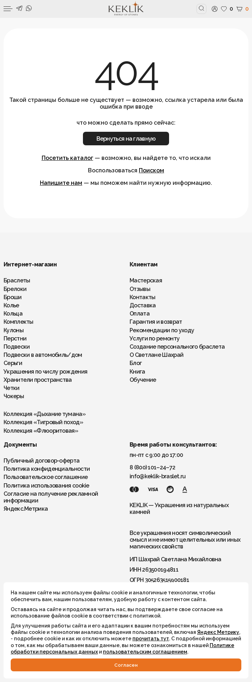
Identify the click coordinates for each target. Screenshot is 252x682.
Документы (20, 444)
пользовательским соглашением (145, 652)
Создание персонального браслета (177, 346)
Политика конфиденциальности (47, 468)
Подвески (17, 346)
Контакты (142, 297)
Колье (11, 305)
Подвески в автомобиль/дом (43, 355)
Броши (13, 297)
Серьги (13, 363)
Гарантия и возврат (156, 321)
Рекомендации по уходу (162, 330)
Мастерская (146, 280)
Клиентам (143, 264)
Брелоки (15, 289)
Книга (137, 371)
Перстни (15, 338)
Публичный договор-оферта (41, 460)
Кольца (13, 313)
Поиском (151, 170)
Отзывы (140, 289)
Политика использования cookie (46, 485)
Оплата (139, 313)
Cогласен (126, 665)
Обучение (143, 379)
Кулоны (13, 330)
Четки (12, 388)
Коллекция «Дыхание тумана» (44, 414)
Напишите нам (61, 182)
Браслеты (17, 280)
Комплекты (18, 321)
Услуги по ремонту (154, 338)
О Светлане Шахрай (156, 355)
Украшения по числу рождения (45, 371)
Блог (136, 363)
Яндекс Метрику (218, 632)
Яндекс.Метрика (26, 508)
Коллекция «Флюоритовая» (41, 430)
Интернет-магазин (30, 264)
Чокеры (14, 396)
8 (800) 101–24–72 (152, 467)
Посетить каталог (67, 158)
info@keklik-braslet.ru (158, 476)
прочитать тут (150, 638)
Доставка (143, 305)
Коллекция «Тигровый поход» (43, 422)
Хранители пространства (38, 379)
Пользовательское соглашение (46, 477)
